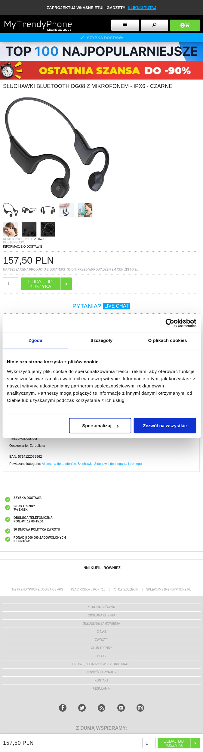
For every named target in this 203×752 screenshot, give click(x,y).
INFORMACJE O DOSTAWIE (22, 246)
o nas (101, 631)
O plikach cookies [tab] (167, 340)
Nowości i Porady (101, 672)
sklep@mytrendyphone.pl (168, 589)
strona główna (101, 607)
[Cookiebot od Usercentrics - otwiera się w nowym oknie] (169, 322)
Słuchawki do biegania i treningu (118, 463)
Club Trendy (101, 648)
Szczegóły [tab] (101, 340)
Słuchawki (85, 463)
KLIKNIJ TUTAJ (142, 7)
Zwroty (101, 639)
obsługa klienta (101, 615)
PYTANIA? (101, 306)
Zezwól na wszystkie (165, 425)
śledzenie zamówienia (101, 623)
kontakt (101, 680)
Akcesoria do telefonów (59, 463)
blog (101, 656)
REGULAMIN (101, 688)
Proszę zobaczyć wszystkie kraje (101, 664)
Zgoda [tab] (35, 340)
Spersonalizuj (100, 425)
